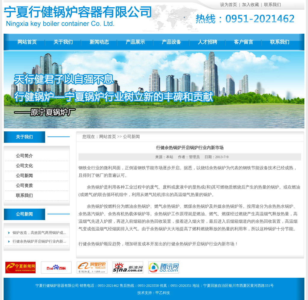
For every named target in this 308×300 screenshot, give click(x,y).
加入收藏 (250, 4)
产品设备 (171, 41)
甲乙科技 (163, 293)
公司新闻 (24, 175)
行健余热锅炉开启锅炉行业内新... (39, 241)
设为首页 (228, 4)
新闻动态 (99, 41)
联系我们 (272, 4)
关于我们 (63, 41)
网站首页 (27, 41)
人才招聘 (207, 41)
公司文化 (24, 166)
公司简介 (24, 156)
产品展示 (135, 41)
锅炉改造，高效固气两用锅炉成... (39, 233)
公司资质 (24, 185)
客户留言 (243, 41)
